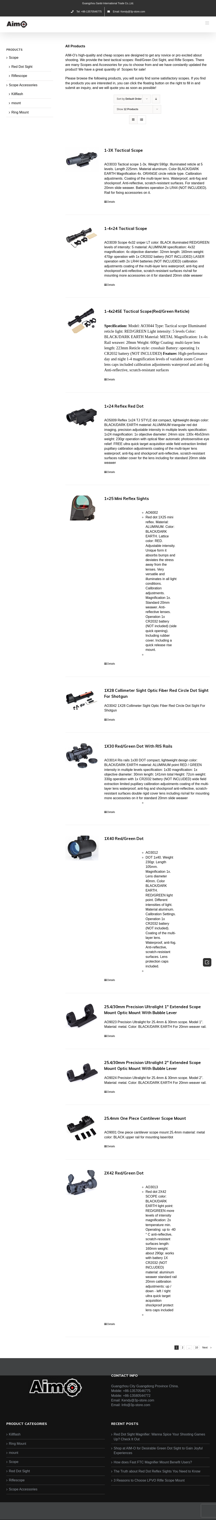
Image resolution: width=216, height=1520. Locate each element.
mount (16, 103)
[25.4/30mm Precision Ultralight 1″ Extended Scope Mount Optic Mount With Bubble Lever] (82, 1016)
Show (127, 109)
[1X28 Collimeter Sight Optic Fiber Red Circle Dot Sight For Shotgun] (82, 699)
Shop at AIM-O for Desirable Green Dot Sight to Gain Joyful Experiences (158, 1450)
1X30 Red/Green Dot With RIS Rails (138, 746)
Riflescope (19, 76)
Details (111, 201)
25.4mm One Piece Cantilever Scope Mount (145, 1118)
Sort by (129, 98)
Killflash (17, 94)
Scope (13, 57)
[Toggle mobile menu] (207, 23)
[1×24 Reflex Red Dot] (82, 415)
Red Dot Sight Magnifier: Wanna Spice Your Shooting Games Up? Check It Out (159, 1437)
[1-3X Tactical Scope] (82, 159)
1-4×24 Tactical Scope (125, 228)
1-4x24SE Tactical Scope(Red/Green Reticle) (146, 311)
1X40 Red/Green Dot (124, 838)
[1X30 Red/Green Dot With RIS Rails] (82, 755)
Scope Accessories (23, 85)
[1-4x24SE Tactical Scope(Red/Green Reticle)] (82, 320)
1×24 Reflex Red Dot (124, 406)
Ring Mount (20, 112)
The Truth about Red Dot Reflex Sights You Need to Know (157, 1471)
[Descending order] (156, 99)
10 (196, 1347)
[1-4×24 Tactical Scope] (82, 237)
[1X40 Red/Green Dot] (82, 848)
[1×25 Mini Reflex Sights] (82, 508)
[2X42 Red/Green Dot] (82, 1182)
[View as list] (142, 120)
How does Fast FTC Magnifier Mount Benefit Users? (153, 1462)
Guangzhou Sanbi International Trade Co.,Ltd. (108, 3)
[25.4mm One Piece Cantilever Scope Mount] (82, 1127)
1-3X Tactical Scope (123, 150)
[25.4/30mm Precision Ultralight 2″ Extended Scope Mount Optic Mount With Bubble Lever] (82, 1072)
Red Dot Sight (21, 66)
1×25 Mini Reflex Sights (126, 498)
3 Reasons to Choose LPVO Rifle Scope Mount (149, 1480)
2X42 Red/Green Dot (124, 1173)
